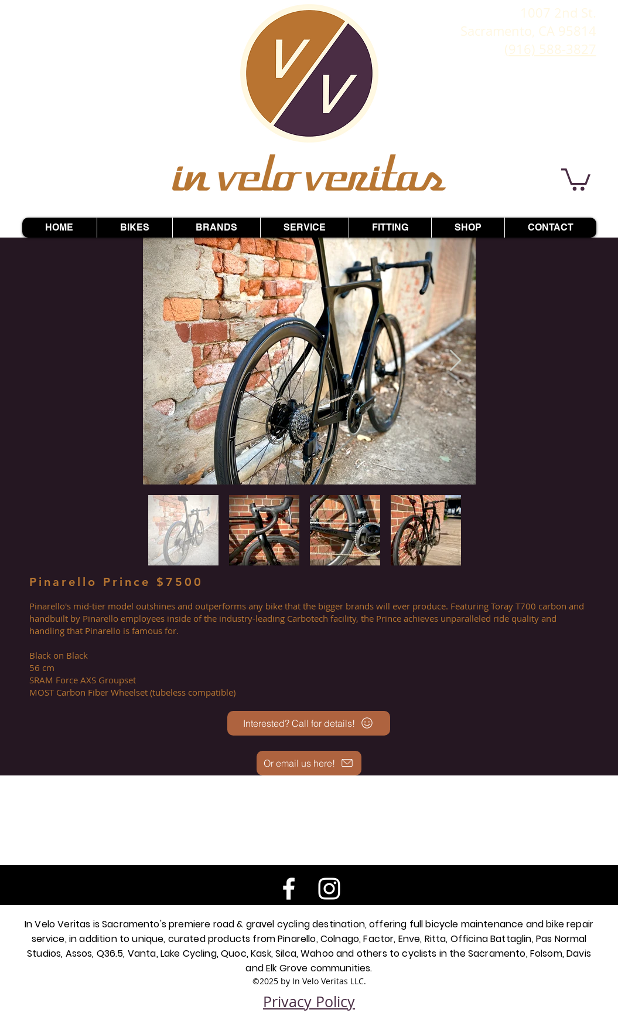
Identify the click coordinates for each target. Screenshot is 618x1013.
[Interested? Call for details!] (308, 723)
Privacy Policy (309, 1001)
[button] (575, 178)
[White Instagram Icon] (329, 888)
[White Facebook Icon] (288, 888)
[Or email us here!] (309, 763)
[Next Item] (455, 361)
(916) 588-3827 (550, 48)
